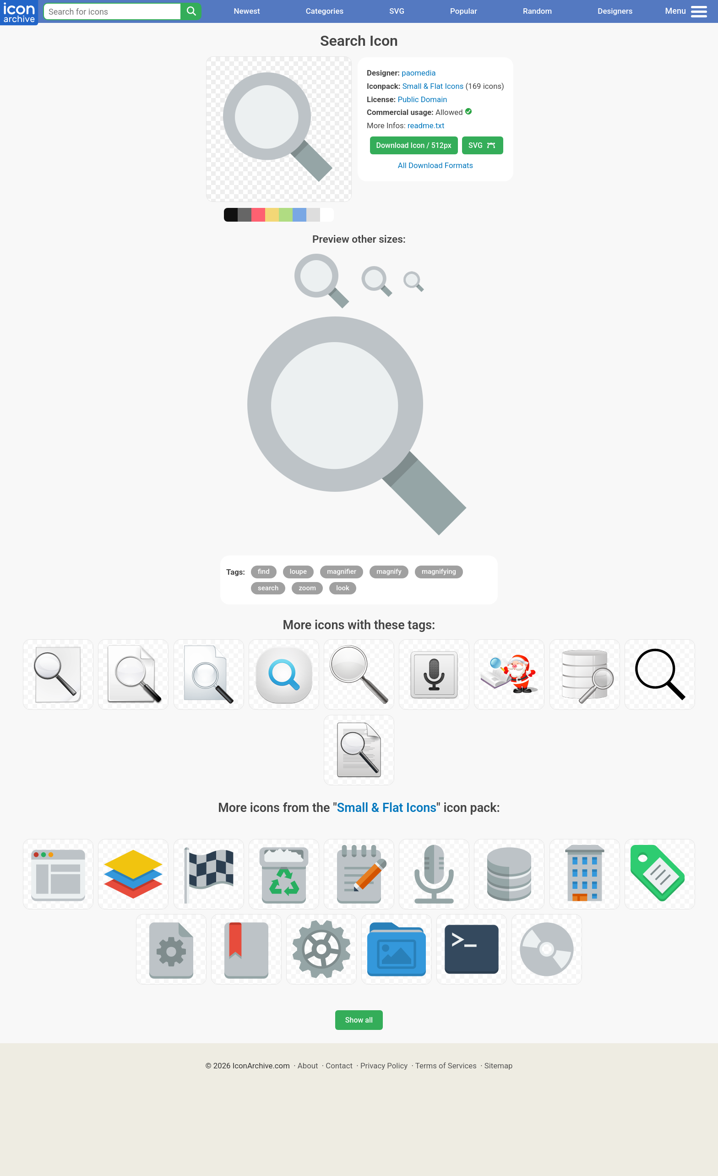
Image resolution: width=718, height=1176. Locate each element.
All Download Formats (435, 165)
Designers (615, 11)
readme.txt (426, 125)
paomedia (418, 72)
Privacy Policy (384, 1065)
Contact (339, 1065)
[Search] (190, 11)
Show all (359, 1020)
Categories (325, 11)
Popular (463, 11)
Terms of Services (446, 1065)
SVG (396, 11)
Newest (247, 11)
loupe (298, 571)
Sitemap (498, 1065)
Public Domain (422, 99)
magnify (388, 571)
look (342, 588)
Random (537, 11)
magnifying (439, 571)
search (268, 588)
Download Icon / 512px (413, 145)
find (264, 571)
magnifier (341, 571)
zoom (307, 588)
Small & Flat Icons (433, 86)
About (308, 1065)
